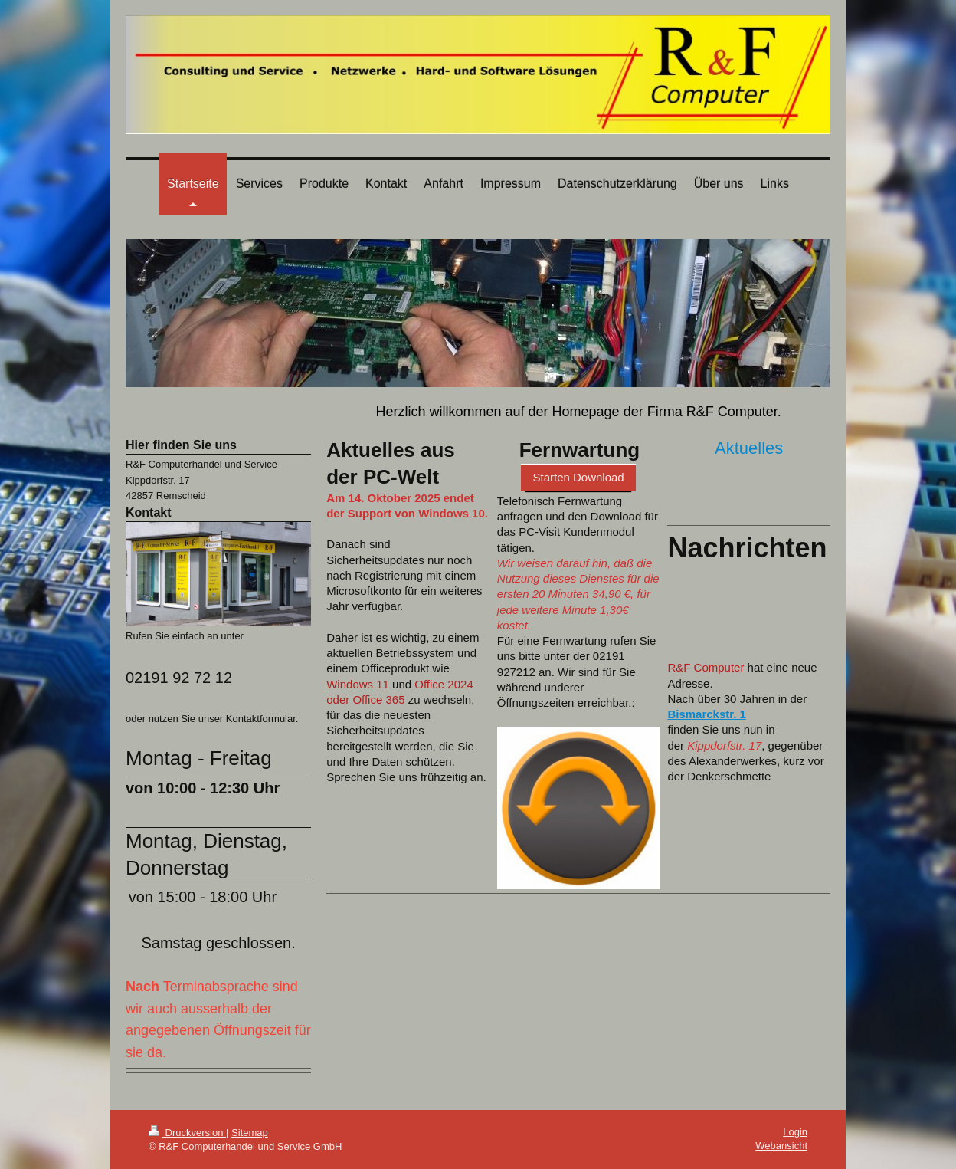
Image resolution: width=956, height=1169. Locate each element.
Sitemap (249, 1132)
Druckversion (187, 1132)
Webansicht (781, 1145)
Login (795, 1132)
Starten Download (578, 477)
